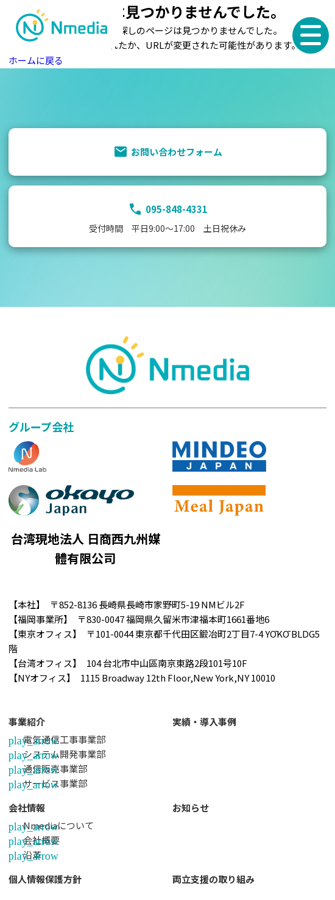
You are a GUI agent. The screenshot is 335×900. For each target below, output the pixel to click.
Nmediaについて (58, 825)
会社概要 (41, 839)
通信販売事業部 (55, 768)
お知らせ (190, 807)
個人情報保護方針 (45, 879)
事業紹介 (27, 721)
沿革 (32, 854)
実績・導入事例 (204, 721)
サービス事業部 (55, 783)
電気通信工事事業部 (64, 739)
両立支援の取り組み (213, 879)
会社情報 (27, 807)
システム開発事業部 (64, 753)
